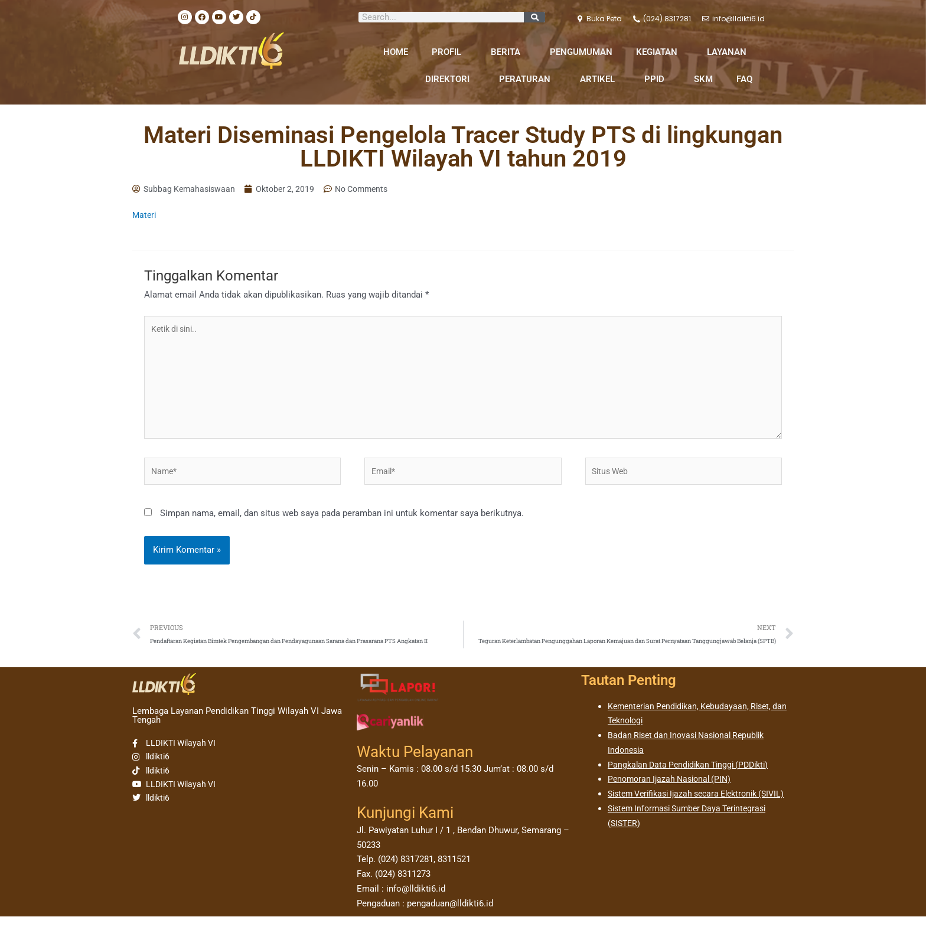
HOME (395, 52)
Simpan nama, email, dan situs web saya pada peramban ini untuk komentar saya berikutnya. (342, 525)
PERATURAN (527, 79)
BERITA (508, 52)
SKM (703, 79)
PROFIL (449, 52)
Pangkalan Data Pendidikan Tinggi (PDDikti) (693, 777)
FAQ (744, 79)
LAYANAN (729, 52)
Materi (145, 216)
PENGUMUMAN (581, 52)
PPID (657, 79)
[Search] (534, 17)
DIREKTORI (450, 79)
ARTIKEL (600, 79)
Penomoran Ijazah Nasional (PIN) (673, 792)
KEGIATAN (659, 52)
